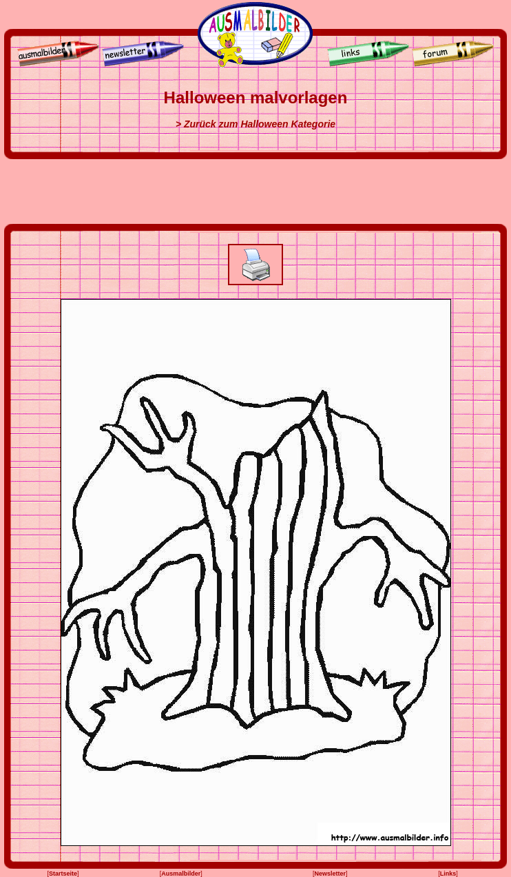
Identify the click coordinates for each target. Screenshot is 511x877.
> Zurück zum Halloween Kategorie (255, 124)
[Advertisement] (255, 192)
